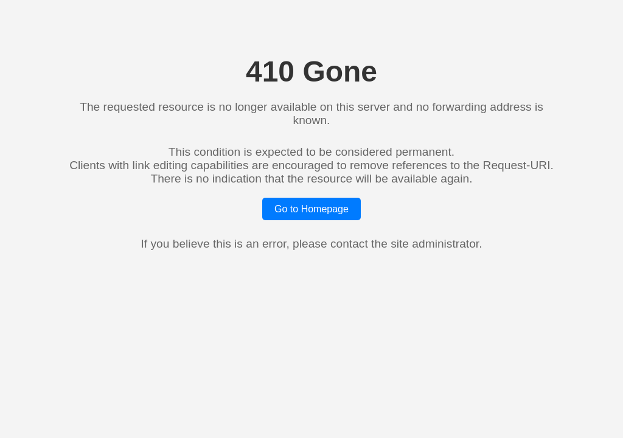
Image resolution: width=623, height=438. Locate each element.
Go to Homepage (311, 209)
